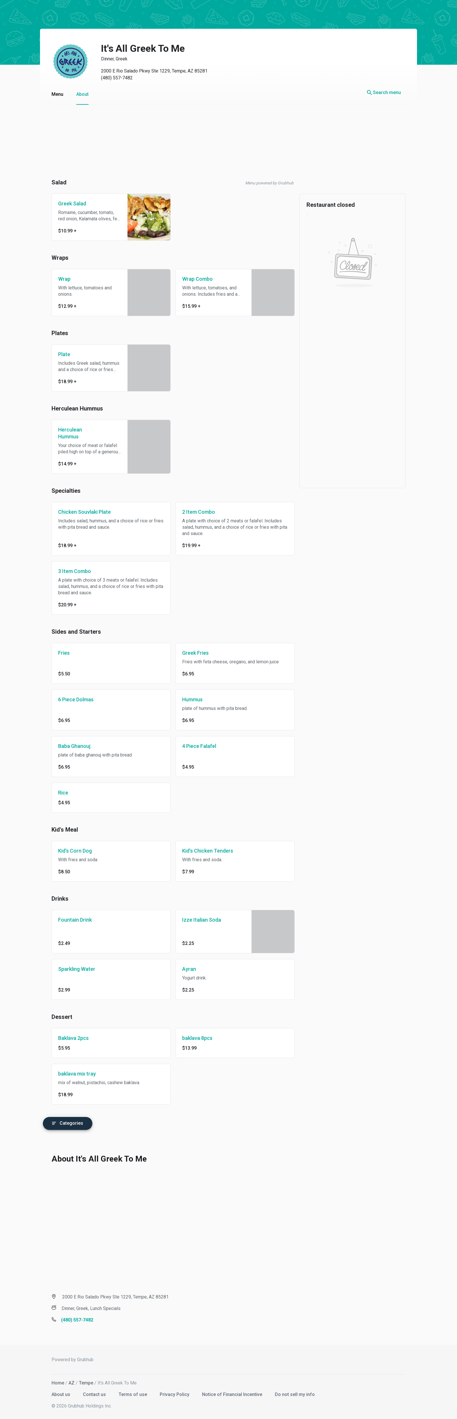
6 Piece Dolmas (70, 699)
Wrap (58, 279)
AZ (66, 1381)
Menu (52, 94)
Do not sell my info (289, 1393)
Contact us (89, 1393)
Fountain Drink (69, 920)
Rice (57, 793)
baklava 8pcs (191, 1038)
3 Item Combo (68, 571)
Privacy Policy (169, 1393)
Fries (58, 653)
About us (56, 1393)
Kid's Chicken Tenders (201, 851)
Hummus (186, 699)
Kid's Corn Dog (69, 851)
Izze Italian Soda (195, 920)
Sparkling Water (71, 969)
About (77, 94)
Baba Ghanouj (68, 746)
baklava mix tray (71, 1074)
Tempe (80, 1381)
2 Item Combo (192, 512)
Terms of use (127, 1393)
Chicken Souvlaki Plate (78, 512)
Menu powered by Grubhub (263, 183)
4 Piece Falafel (193, 746)
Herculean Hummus (64, 433)
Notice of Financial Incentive (227, 1393)
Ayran (183, 969)
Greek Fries (189, 653)
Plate (58, 354)
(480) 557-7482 (111, 78)
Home (52, 1381)
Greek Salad (66, 203)
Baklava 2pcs (67, 1038)
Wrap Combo (191, 279)
